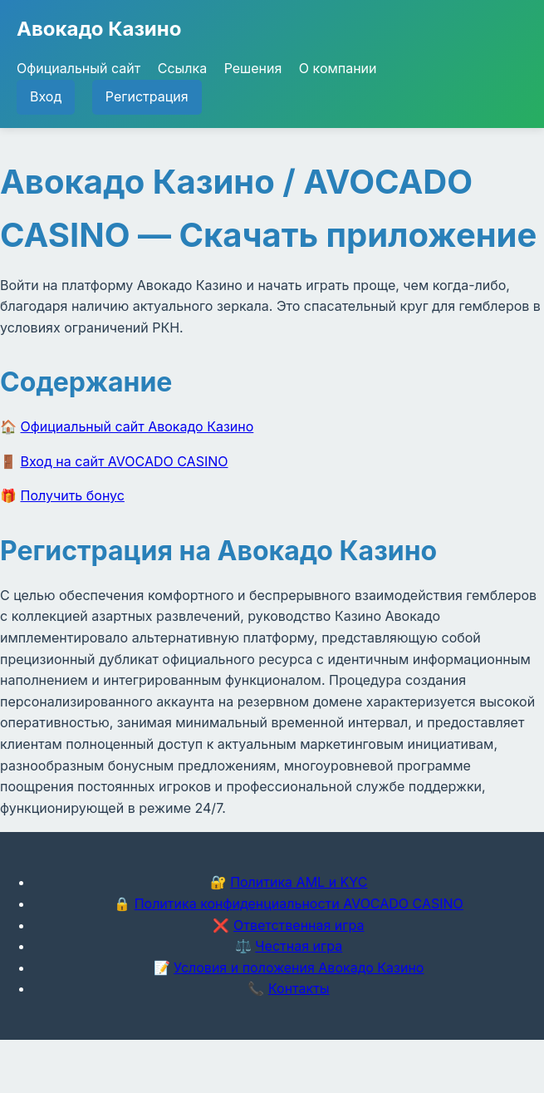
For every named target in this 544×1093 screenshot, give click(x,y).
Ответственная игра (299, 925)
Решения (253, 68)
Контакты (299, 988)
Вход (45, 96)
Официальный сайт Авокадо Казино (137, 426)
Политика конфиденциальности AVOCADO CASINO (299, 903)
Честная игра (298, 946)
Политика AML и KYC (298, 882)
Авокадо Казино (99, 29)
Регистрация (147, 96)
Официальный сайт (78, 68)
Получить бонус (73, 495)
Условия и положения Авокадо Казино (299, 967)
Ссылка (182, 68)
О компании (338, 68)
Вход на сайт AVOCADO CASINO (124, 461)
